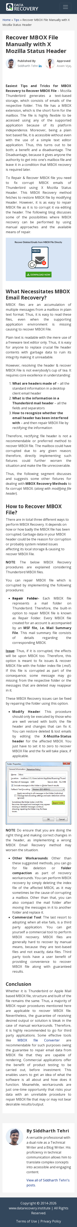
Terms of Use (26, 1221)
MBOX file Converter (38, 1040)
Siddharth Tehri (28, 66)
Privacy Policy (50, 1221)
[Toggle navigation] (65, 7)
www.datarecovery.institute (30, 1208)
